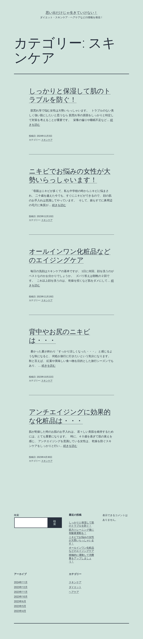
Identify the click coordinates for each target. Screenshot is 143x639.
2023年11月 (21, 591)
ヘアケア (74, 591)
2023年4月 (20, 610)
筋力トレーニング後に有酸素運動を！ (81, 531)
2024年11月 (21, 582)
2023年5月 (20, 606)
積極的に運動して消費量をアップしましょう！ (81, 558)
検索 (16, 515)
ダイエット (75, 587)
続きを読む (59, 205)
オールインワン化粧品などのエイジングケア (81, 549)
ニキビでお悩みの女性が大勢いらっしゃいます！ (81, 540)
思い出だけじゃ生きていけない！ (71, 13)
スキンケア (47, 140)
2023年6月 (20, 601)
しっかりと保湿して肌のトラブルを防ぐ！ (81, 524)
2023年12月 (21, 587)
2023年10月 (21, 596)
